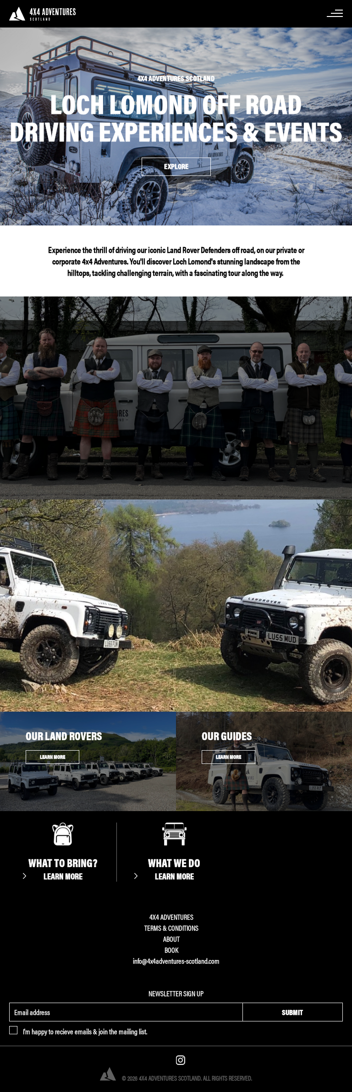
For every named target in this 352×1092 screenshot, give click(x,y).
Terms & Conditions (171, 927)
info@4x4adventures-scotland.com (176, 960)
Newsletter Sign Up (176, 993)
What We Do (174, 868)
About (171, 938)
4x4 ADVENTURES (171, 916)
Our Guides (227, 735)
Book (171, 949)
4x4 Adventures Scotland (47, 14)
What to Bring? (62, 868)
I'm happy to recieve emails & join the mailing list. (85, 1031)
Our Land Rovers (64, 735)
